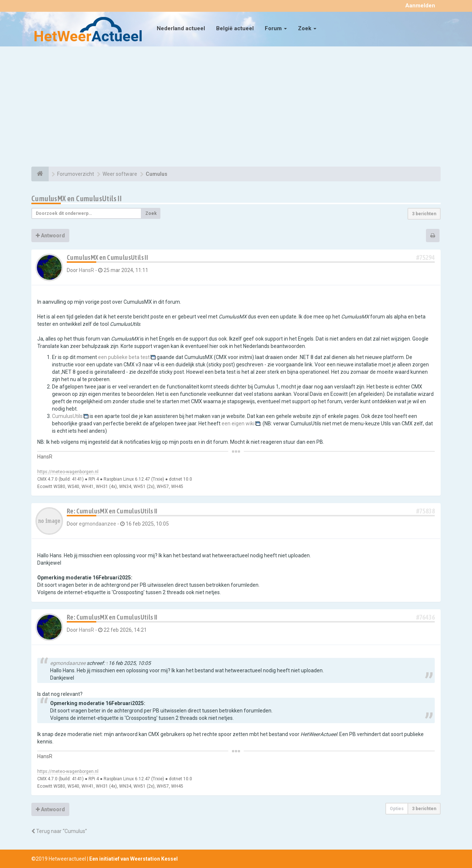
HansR (86, 270)
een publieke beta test (124, 357)
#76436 (425, 617)
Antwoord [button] (50, 235)
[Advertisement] (236, 107)
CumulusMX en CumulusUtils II (76, 198)
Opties (397, 808)
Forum (276, 28)
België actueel (235, 28)
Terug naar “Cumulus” (59, 831)
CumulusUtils (67, 416)
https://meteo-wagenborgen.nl (67, 471)
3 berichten (424, 213)
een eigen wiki (238, 423)
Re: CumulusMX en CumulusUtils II (112, 511)
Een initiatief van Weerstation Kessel (133, 859)
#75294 (425, 257)
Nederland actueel (181, 28)
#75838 (425, 511)
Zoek (307, 28)
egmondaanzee (97, 524)
